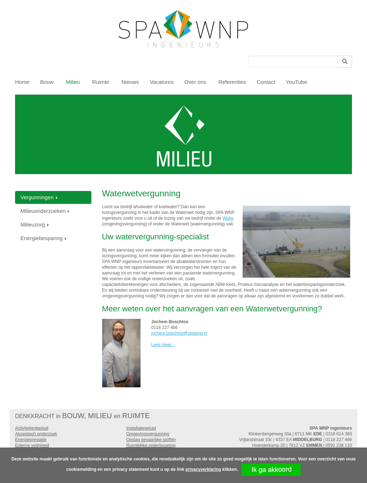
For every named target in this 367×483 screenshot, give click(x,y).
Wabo (228, 218)
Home (22, 82)
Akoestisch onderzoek (36, 433)
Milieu (73, 82)
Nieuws (130, 82)
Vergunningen (39, 197)
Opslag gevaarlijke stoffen (151, 439)
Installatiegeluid (141, 428)
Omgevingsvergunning (147, 433)
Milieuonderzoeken (45, 211)
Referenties (232, 82)
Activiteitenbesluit (31, 428)
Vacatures (161, 82)
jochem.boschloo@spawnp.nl (179, 333)
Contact (266, 82)
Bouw (47, 82)
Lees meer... (163, 344)
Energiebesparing (44, 238)
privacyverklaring (203, 469)
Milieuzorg (35, 224)
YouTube (296, 82)
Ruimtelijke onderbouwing (150, 445)
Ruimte (101, 82)
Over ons (196, 82)
